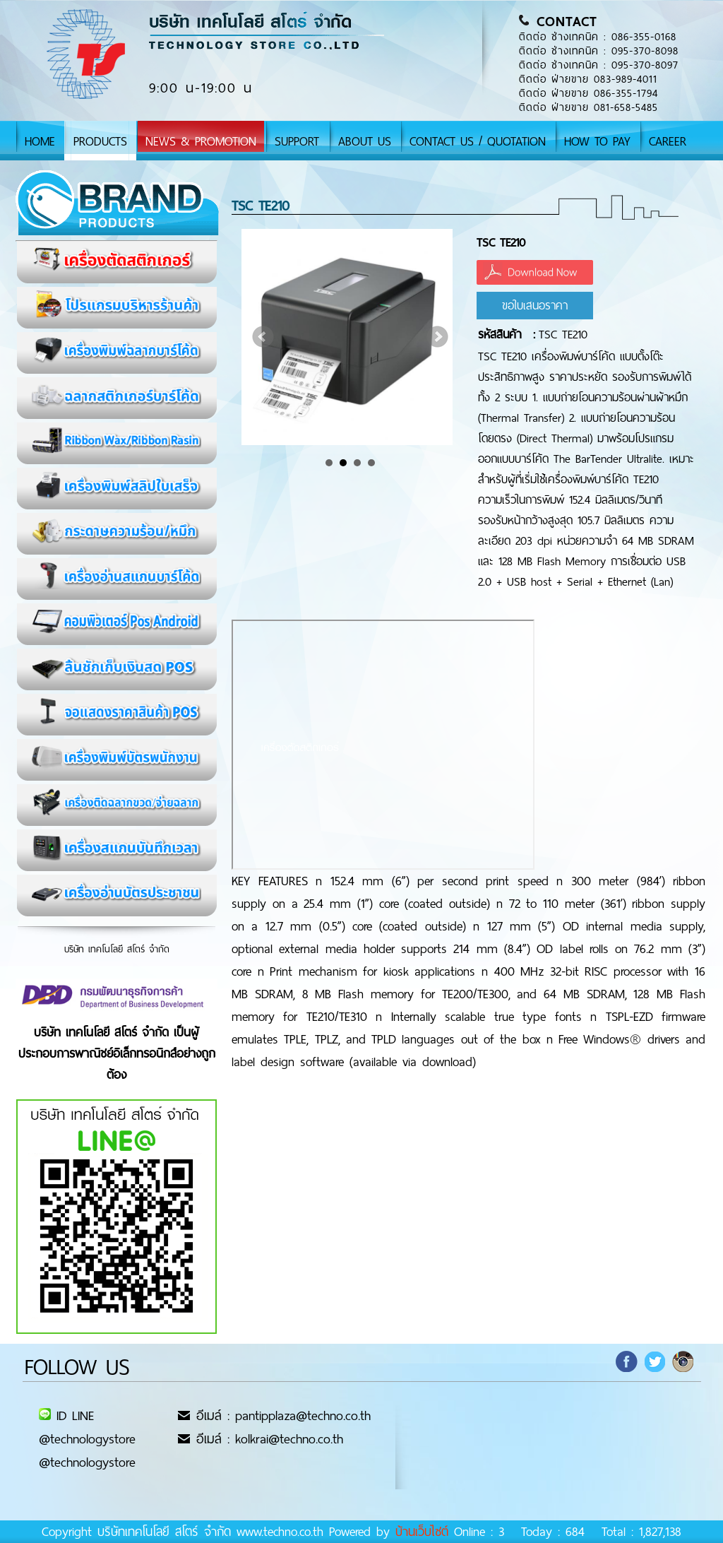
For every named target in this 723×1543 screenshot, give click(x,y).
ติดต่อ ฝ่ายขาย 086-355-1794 (588, 93)
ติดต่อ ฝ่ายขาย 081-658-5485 (588, 107)
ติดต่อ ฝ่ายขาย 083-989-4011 (588, 79)
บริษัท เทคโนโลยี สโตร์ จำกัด (116, 949)
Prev (263, 337)
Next (437, 337)
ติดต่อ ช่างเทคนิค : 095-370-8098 (599, 51)
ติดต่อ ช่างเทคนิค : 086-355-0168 (597, 37)
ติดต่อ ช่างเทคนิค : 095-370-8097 (599, 65)
